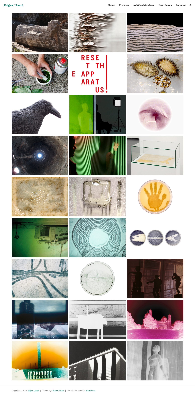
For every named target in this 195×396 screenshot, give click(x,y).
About (111, 5)
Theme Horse (58, 391)
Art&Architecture (143, 5)
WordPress (91, 391)
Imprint (181, 5)
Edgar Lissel (13, 5)
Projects (124, 5)
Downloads (165, 5)
